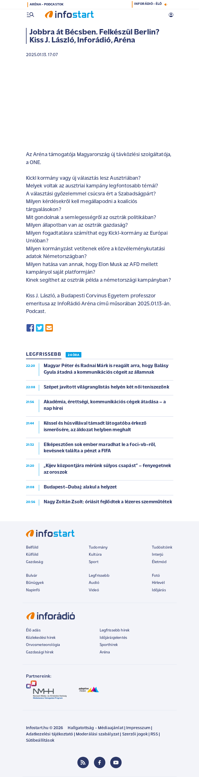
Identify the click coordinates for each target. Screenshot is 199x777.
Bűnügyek (35, 583)
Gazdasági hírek (39, 652)
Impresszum (138, 728)
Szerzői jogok (135, 734)
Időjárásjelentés (113, 638)
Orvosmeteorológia (43, 645)
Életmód (159, 562)
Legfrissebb (99, 576)
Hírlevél (158, 583)
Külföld (32, 555)
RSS (154, 734)
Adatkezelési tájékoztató (49, 734)
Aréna (105, 652)
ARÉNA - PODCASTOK (47, 4)
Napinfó (33, 590)
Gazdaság (34, 562)
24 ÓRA (73, 355)
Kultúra (95, 555)
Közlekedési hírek (41, 638)
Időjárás (159, 590)
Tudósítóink (162, 547)
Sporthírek (109, 645)
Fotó (156, 576)
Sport (94, 562)
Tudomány (98, 547)
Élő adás (33, 630)
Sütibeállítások (40, 741)
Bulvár (31, 576)
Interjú (158, 555)
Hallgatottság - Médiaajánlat (95, 728)
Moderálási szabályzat (97, 734)
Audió (94, 583)
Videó (94, 590)
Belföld (32, 547)
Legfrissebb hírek (115, 630)
